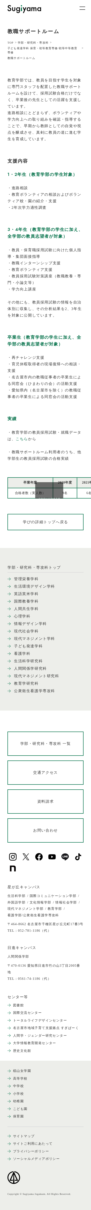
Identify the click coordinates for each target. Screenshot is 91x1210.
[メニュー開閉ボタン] (79, 8)
